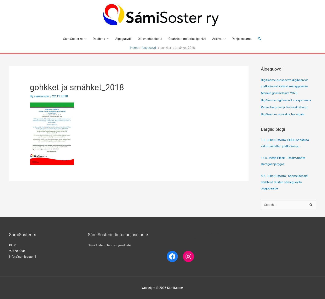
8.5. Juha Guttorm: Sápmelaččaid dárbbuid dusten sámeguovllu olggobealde (284, 182)
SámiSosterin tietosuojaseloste (109, 245)
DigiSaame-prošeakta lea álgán (282, 114)
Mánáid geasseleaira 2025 (279, 93)
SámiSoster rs (73, 39)
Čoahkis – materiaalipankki (187, 39)
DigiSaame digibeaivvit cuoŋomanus (286, 100)
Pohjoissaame (241, 39)
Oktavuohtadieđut (150, 39)
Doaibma (99, 39)
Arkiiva (217, 39)
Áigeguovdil (123, 39)
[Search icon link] (260, 39)
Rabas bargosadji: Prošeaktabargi (284, 107)
